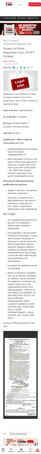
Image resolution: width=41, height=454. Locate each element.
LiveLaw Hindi (10, 18)
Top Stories (21, 18)
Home (5, 41)
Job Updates (13, 41)
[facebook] (14, 68)
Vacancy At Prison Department (18, 434)
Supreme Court (33, 18)
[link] (28, 68)
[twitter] (17, 68)
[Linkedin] (25, 68)
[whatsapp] (21, 68)
